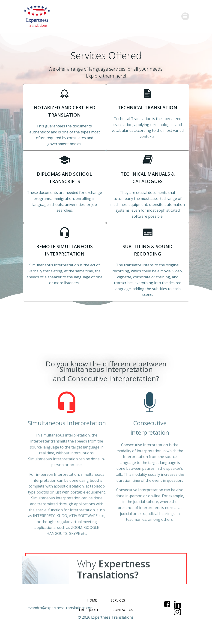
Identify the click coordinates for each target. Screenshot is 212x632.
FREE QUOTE (89, 610)
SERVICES (118, 600)
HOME (92, 600)
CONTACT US (123, 610)
